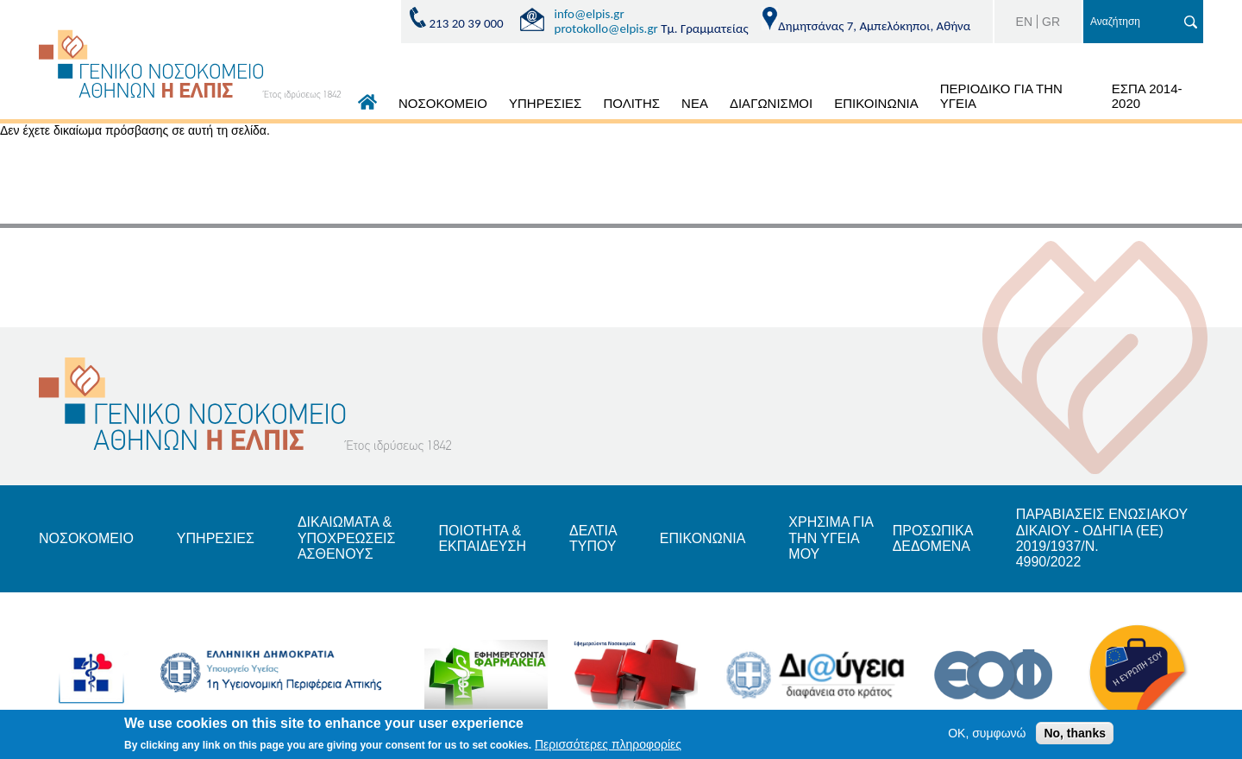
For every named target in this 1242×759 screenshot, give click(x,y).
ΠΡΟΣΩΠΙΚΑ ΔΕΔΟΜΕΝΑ (933, 538)
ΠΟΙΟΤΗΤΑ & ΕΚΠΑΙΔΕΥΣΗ (482, 538)
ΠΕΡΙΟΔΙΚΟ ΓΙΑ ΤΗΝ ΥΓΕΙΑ (1001, 96)
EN (1024, 21)
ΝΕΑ (694, 103)
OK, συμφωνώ (987, 733)
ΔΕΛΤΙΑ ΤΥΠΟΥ (593, 538)
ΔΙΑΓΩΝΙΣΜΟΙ (771, 103)
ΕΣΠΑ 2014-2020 (1147, 96)
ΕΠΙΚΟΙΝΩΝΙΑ (876, 103)
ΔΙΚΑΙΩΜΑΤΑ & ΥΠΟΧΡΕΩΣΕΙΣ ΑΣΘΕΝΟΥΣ (347, 538)
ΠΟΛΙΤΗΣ (631, 103)
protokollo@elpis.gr (606, 28)
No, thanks (1075, 733)
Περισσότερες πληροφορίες (608, 745)
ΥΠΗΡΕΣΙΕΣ (545, 103)
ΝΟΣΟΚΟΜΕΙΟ (442, 103)
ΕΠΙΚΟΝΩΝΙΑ (702, 538)
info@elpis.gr (589, 14)
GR (1051, 21)
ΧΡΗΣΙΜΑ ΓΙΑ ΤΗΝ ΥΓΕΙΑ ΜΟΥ (830, 538)
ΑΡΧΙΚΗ (367, 106)
